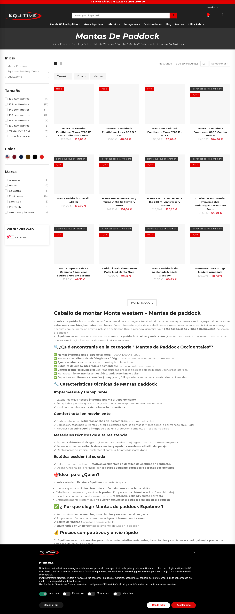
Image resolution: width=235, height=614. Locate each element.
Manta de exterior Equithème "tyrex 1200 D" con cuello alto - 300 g (73, 132)
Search (173, 15)
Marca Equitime (17, 66)
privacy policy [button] (134, 568)
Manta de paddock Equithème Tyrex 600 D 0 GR (119, 132)
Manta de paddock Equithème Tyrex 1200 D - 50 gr (164, 132)
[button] (194, 552)
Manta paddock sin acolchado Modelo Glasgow (165, 272)
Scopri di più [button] (51, 605)
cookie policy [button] (45, 574)
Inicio (10, 58)
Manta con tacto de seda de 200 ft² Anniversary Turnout (164, 202)
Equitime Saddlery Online (23, 71)
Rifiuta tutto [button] (158, 605)
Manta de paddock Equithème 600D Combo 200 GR (210, 132)
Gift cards (21, 237)
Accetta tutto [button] (184, 605)
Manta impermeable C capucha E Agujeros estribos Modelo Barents (73, 272)
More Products (142, 302)
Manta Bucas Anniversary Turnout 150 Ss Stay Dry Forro (119, 202)
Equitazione (15, 76)
